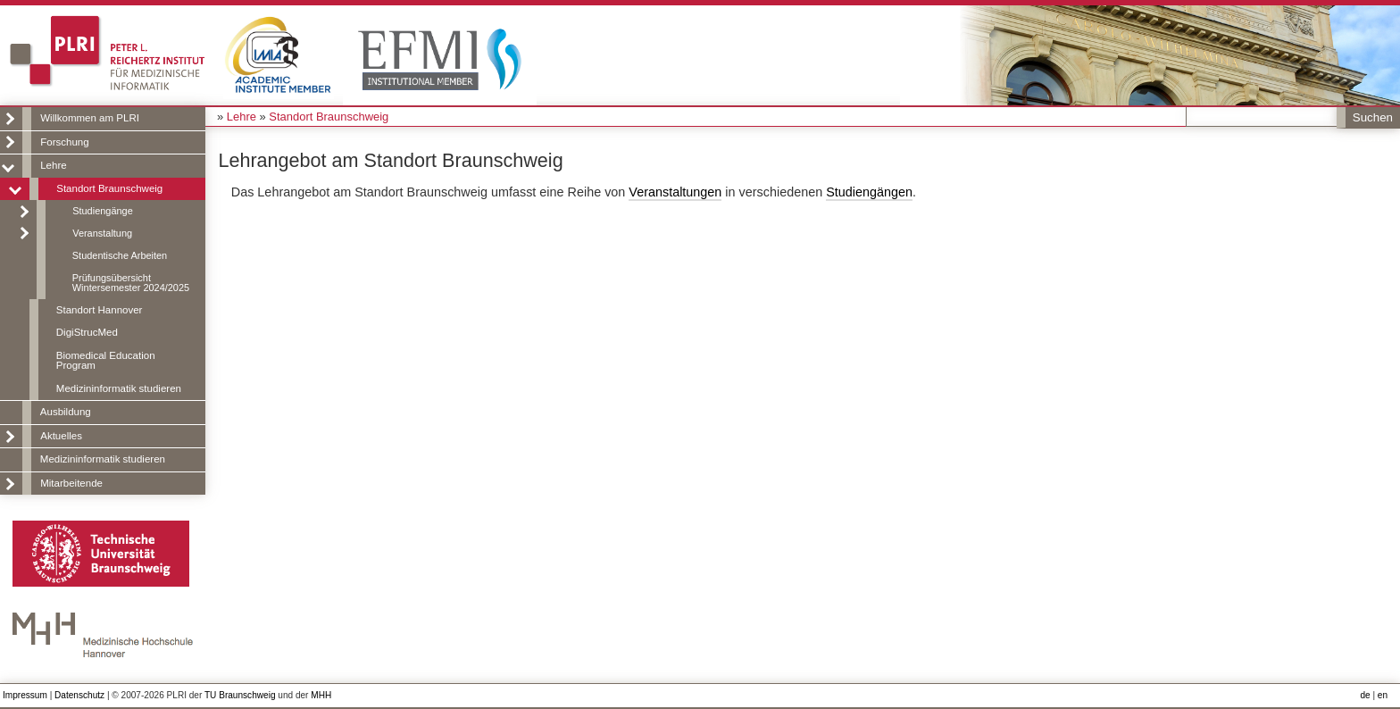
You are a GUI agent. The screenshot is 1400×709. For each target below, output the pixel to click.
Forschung (64, 142)
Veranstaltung (102, 233)
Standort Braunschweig (109, 188)
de (1365, 695)
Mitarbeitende (71, 483)
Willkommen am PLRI (89, 118)
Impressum (25, 695)
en (1383, 695)
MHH (321, 695)
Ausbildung (65, 411)
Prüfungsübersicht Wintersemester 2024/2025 (130, 282)
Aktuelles (61, 435)
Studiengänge (102, 210)
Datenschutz (79, 695)
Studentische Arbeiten (119, 255)
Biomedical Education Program (105, 360)
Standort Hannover (99, 309)
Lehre (53, 165)
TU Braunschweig (240, 695)
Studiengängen (869, 192)
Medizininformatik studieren (118, 388)
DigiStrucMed (87, 332)
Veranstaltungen (675, 192)
